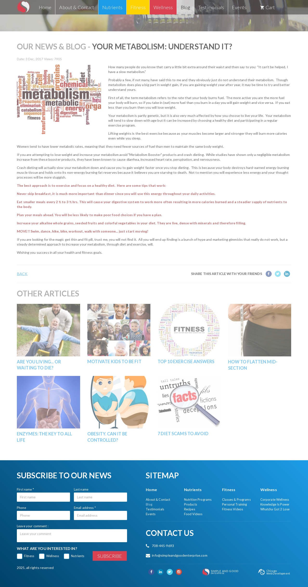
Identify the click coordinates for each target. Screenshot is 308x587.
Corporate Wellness (274, 499)
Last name (81, 489)
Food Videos (193, 514)
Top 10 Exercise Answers (186, 361)
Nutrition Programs (198, 499)
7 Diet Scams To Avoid (183, 433)
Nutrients (77, 556)
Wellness (52, 556)
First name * (25, 489)
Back (22, 273)
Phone (21, 508)
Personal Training (234, 504)
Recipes (189, 509)
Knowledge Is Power (275, 504)
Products (190, 504)
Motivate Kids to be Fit (114, 361)
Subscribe (109, 556)
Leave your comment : (32, 526)
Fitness (29, 556)
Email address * (85, 508)
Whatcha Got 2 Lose (275, 509)
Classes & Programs (236, 499)
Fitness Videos (232, 509)
